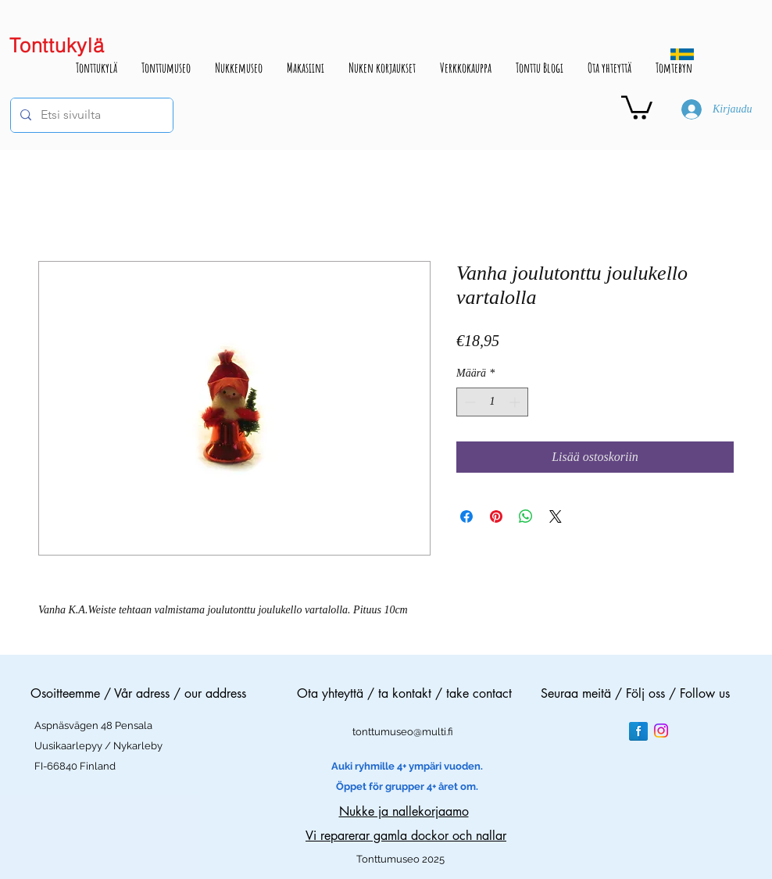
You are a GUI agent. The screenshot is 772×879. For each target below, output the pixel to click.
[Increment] (516, 402)
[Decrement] (468, 402)
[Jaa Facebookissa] (466, 516)
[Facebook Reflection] (638, 731)
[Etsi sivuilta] (90, 115)
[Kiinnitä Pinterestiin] (496, 516)
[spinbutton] (492, 402)
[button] (636, 106)
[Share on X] (555, 516)
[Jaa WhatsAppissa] (525, 516)
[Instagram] (661, 730)
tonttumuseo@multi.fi (402, 732)
